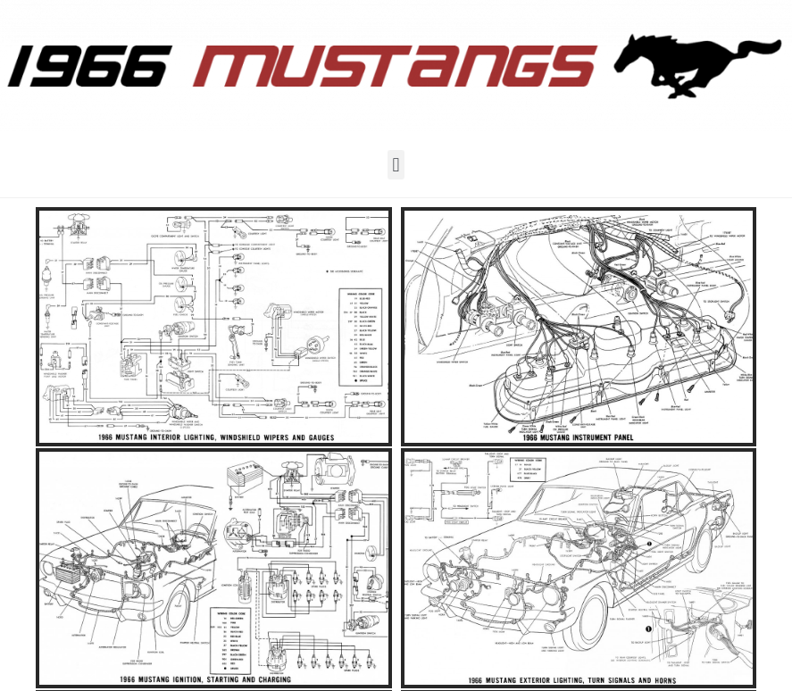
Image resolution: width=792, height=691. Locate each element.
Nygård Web (329, 533)
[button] (396, 164)
